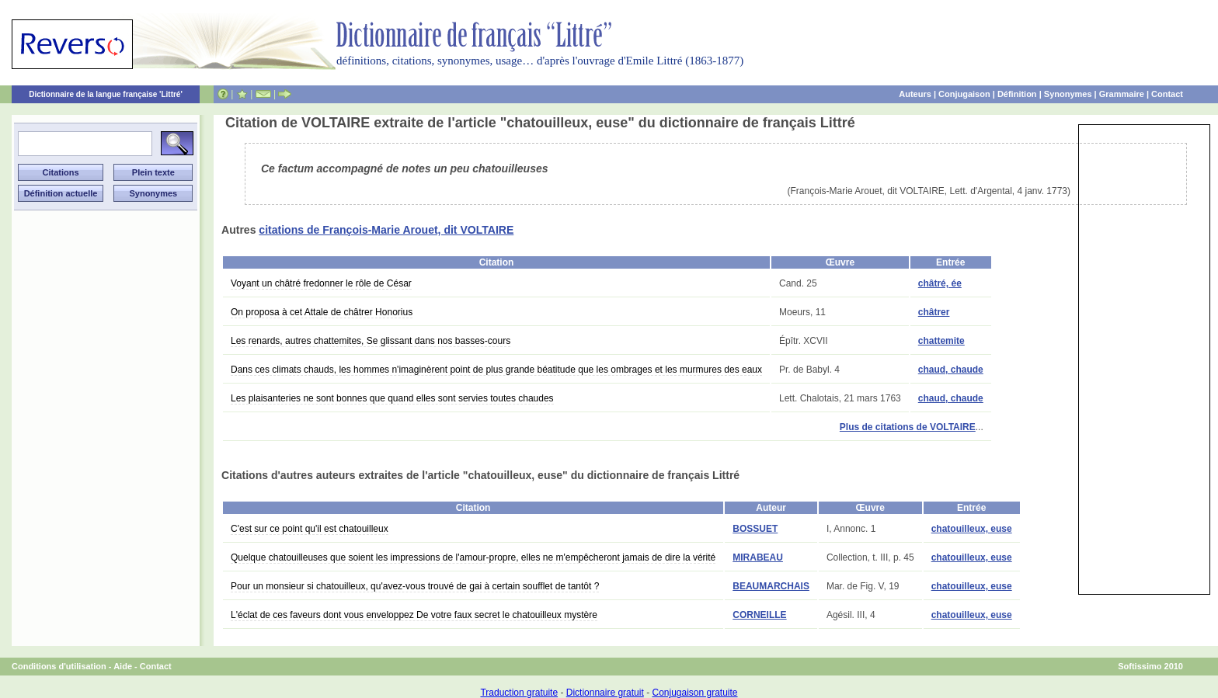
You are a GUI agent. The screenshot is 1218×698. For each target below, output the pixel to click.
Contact (1167, 94)
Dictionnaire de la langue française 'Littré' (106, 94)
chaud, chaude (950, 369)
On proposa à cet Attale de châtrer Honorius (321, 312)
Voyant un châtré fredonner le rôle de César (321, 283)
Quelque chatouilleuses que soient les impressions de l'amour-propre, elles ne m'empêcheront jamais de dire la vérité (473, 557)
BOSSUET (755, 528)
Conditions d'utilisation (59, 666)
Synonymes (1068, 94)
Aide (122, 666)
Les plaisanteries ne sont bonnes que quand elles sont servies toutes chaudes (392, 398)
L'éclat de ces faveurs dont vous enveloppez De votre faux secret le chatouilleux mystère (414, 614)
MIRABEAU (758, 557)
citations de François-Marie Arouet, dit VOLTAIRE (386, 230)
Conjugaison (964, 94)
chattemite (941, 340)
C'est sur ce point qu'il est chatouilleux (309, 528)
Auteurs (915, 94)
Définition (1017, 94)
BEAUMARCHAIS (771, 586)
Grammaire (1121, 94)
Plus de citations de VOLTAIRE (908, 427)
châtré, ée (940, 283)
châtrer (934, 312)
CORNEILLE (759, 614)
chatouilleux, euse (971, 528)
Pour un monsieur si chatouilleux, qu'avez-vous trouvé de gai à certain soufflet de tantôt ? (415, 586)
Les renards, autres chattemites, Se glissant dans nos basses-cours (370, 340)
